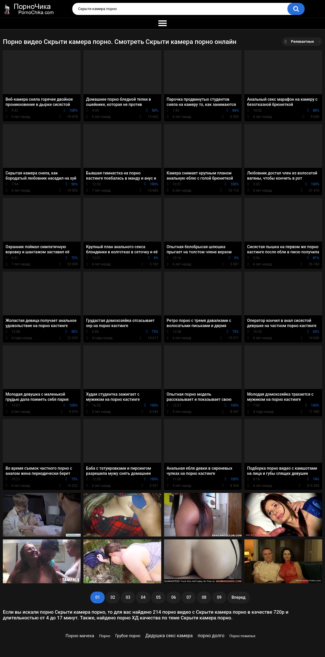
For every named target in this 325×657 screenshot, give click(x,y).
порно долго (211, 635)
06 (173, 597)
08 (204, 597)
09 (219, 597)
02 (112, 597)
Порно (104, 636)
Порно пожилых (242, 636)
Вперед (238, 597)
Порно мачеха (80, 635)
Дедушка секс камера (169, 635)
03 (128, 597)
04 (143, 597)
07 (188, 597)
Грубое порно (127, 635)
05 (158, 597)
